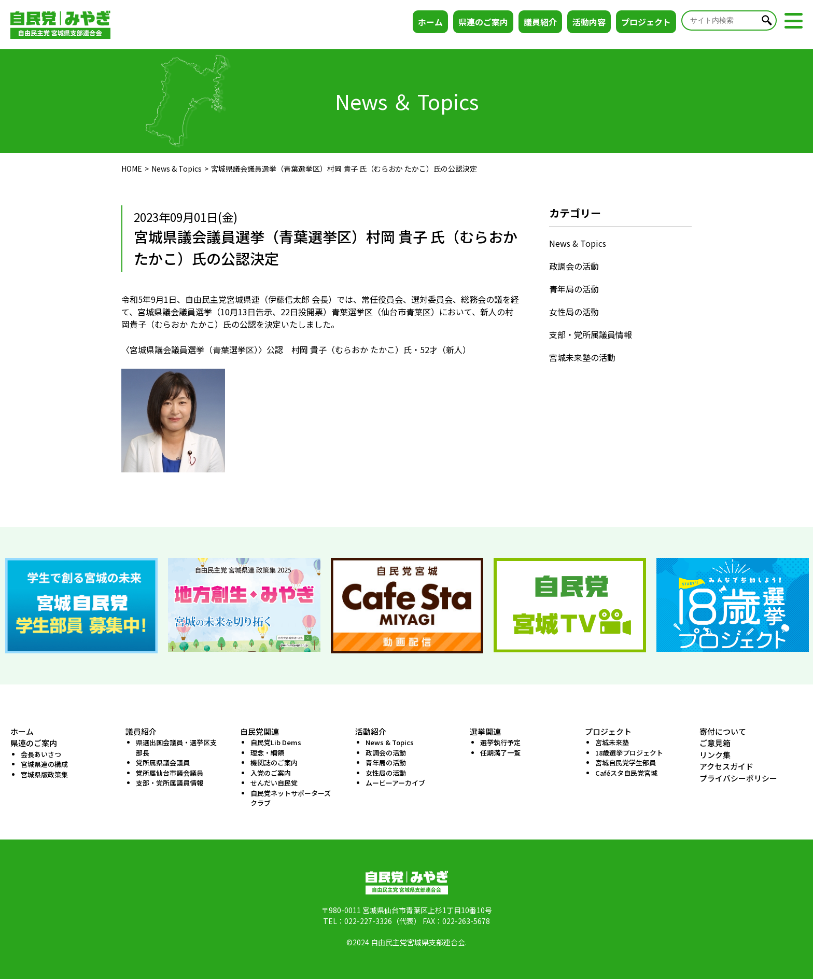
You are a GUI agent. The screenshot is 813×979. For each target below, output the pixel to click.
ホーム (430, 22)
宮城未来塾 (612, 742)
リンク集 (715, 754)
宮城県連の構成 (44, 764)
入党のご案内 (270, 773)
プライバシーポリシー (738, 778)
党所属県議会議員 (163, 762)
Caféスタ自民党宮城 (626, 773)
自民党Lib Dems (275, 742)
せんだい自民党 (274, 783)
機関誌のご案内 (274, 762)
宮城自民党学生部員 (625, 762)
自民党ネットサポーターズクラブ (290, 798)
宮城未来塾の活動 (582, 357)
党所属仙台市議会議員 (169, 773)
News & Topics (176, 168)
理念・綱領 (267, 753)
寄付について (722, 731)
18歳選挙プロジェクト (629, 753)
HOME (131, 168)
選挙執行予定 (500, 742)
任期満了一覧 (500, 753)
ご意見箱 (715, 742)
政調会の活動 (574, 266)
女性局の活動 (574, 311)
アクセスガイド (726, 766)
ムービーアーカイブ (395, 783)
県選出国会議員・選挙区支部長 (176, 747)
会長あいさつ (41, 754)
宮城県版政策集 (44, 774)
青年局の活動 (574, 289)
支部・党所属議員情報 (590, 334)
